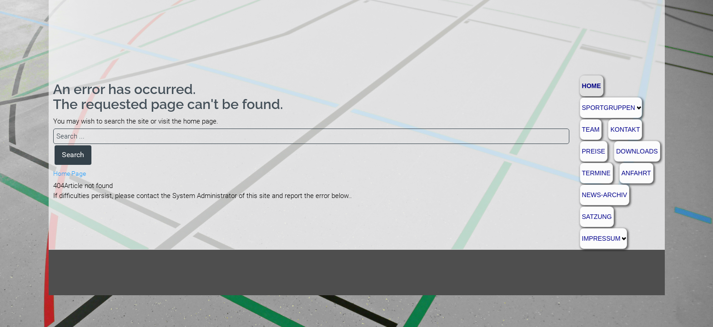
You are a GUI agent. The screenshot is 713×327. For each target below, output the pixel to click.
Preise (593, 151)
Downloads (637, 151)
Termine (596, 173)
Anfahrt (636, 173)
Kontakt (625, 129)
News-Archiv (605, 194)
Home (591, 85)
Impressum (601, 238)
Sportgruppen (608, 107)
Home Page (69, 173)
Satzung (597, 216)
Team (591, 129)
